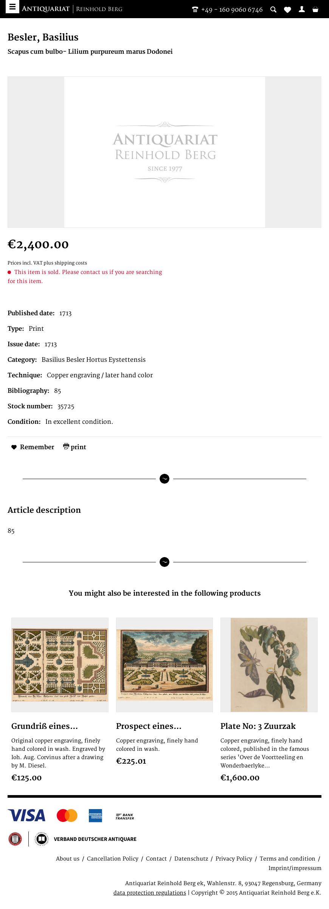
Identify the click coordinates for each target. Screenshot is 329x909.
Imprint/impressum (294, 868)
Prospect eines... (149, 726)
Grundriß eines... (44, 726)
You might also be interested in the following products (165, 593)
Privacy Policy (234, 859)
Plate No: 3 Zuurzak (258, 726)
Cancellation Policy (112, 859)
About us (67, 859)
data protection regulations (149, 893)
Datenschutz (191, 859)
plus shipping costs (65, 263)
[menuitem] (302, 9)
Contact (156, 859)
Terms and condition (287, 859)
